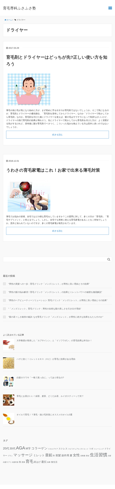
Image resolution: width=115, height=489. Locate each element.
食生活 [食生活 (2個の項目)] (54, 462)
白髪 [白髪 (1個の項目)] (109, 456)
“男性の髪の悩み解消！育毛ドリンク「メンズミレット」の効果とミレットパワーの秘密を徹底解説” (55, 292)
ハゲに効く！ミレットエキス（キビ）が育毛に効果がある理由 (46, 359)
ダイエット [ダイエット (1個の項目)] (84, 449)
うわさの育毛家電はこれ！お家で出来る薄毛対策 (53, 170)
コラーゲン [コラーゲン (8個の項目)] (39, 448)
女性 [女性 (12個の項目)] (76, 455)
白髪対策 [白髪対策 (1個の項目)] (15, 462)
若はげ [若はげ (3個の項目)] (37, 462)
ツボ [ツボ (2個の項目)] (91, 449)
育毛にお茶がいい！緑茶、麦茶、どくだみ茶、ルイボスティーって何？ (50, 396)
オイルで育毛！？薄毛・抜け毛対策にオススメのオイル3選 (44, 414)
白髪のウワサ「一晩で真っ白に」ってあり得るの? (40, 377)
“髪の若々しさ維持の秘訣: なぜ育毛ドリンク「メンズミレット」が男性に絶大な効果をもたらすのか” (55, 317)
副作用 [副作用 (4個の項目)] (65, 455)
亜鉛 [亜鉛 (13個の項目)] (48, 455)
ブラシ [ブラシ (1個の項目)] (10, 456)
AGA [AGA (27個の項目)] (20, 448)
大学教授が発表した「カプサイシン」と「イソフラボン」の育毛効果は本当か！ (54, 340)
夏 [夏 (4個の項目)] (71, 455)
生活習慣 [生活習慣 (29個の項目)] (98, 454)
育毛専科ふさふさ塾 (19, 8)
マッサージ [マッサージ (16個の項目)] (23, 455)
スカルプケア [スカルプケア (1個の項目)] (53, 449)
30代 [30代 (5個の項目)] (12, 448)
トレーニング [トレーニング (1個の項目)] (99, 449)
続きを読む (57, 134)
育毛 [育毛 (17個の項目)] (29, 461)
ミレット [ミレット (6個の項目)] (39, 455)
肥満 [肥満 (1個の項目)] (23, 462)
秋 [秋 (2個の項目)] (20, 462)
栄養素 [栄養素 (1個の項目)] (82, 456)
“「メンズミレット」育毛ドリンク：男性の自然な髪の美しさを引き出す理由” (44, 308)
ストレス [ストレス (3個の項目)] (63, 448)
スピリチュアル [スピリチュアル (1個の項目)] (74, 449)
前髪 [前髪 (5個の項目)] (58, 455)
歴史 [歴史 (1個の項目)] (87, 456)
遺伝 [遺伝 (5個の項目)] (44, 461)
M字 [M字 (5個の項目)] (28, 448)
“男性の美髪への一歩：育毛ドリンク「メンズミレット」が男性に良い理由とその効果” (48, 284)
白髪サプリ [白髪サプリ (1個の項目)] (7, 462)
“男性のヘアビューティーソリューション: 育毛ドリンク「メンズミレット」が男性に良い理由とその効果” (57, 300)
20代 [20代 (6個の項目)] (6, 448)
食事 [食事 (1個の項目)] (48, 462)
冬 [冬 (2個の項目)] (54, 455)
